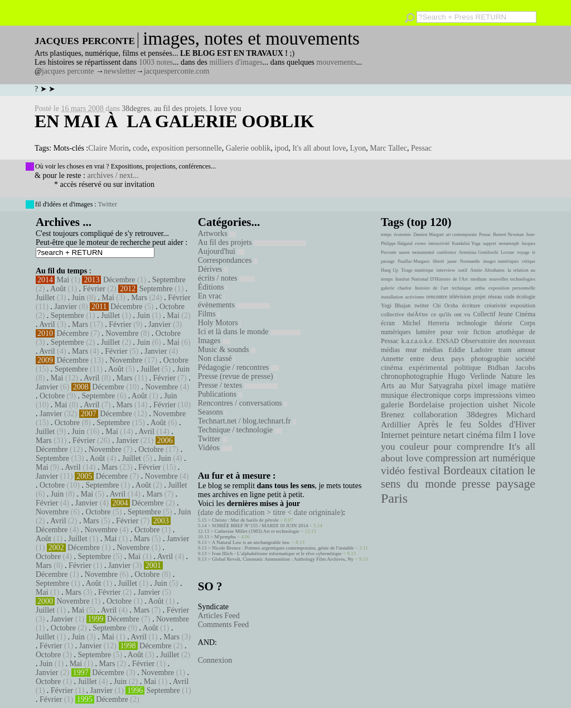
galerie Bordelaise (412, 404)
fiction (482, 332)
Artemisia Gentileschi (479, 252)
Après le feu (444, 424)
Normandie (470, 261)
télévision (460, 296)
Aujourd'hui (221, 251)
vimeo (525, 395)
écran (388, 323)
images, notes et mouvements (251, 38)
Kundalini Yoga (466, 243)
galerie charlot (396, 288)
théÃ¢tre (417, 314)
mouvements (336, 62)
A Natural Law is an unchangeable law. (251, 542)
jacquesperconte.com (177, 71)
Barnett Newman (508, 234)
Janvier (65, 306)
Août (58, 289)
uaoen (404, 252)
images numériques (501, 261)
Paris (394, 498)
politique (467, 367)
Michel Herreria (426, 323)
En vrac (211, 296)
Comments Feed (223, 624)
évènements (234, 305)
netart (453, 435)
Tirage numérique (417, 270)
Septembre (169, 280)
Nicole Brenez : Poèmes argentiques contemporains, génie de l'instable (283, 548)
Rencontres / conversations (242, 403)
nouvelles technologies (512, 279)
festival (424, 470)
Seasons (212, 412)
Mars (139, 297)
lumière (425, 332)
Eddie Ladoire (470, 350)
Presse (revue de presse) (237, 376)
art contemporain (461, 234)
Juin (78, 297)
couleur (414, 446)
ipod (281, 148)
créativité (495, 305)
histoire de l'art (431, 288)
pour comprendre (468, 446)
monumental (423, 252)
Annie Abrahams (487, 270)
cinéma (479, 435)
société (525, 359)
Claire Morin (108, 148)
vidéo (393, 470)
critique (528, 261)
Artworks (217, 233)
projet (479, 296)
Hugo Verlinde (472, 376)
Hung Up (389, 270)
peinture (426, 435)
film (503, 435)
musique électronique (416, 395)
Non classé (216, 358)
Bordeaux (465, 470)
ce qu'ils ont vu (450, 314)
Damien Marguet (428, 234)
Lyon (358, 148)
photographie (490, 359)
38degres (136, 108)
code (140, 148)
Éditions (212, 287)
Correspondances (227, 260)
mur (411, 350)
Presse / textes (238, 385)
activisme (414, 297)
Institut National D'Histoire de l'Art (431, 279)
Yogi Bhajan (395, 305)
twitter (421, 305)
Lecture (507, 252)
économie (402, 234)
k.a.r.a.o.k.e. (417, 341)
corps (462, 395)
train (505, 350)
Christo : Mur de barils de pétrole (245, 520)
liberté (438, 261)
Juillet (45, 297)
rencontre (437, 296)
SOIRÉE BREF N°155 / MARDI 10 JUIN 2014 (260, 525)
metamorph (509, 243)
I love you (225, 108)
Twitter (107, 204)
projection (466, 404)
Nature (511, 376)
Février (94, 289)
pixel (475, 386)
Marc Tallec (388, 148)
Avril (47, 324)
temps (386, 234)
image (497, 386)
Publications (220, 394)
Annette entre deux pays (422, 359)
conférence (446, 252)
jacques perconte (68, 71)
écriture (471, 305)
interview (446, 270)
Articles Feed (219, 615)
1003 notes (156, 62)
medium (478, 279)
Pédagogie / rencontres (238, 367)
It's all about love (319, 148)
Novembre (121, 333)
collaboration (435, 414)
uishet (498, 404)
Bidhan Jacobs (511, 367)
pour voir (454, 332)
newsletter (120, 71)
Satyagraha (446, 386)
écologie (525, 296)
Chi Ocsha (445, 305)
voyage (523, 252)
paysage (515, 483)
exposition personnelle (186, 148)
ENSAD (447, 341)
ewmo (420, 243)
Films (209, 314)
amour (526, 350)
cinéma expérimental (414, 367)
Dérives (213, 269)
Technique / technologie (240, 430)
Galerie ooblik (248, 148)
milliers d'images (235, 62)
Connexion (215, 660)
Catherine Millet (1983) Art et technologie (257, 531)
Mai (63, 280)
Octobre (172, 306)
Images (214, 340)
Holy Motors (219, 323)
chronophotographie (412, 376)
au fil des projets (180, 108)
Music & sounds (226, 349)
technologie (472, 323)
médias (433, 350)
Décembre (119, 280)
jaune (452, 261)
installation (392, 297)
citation (507, 470)
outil (462, 270)
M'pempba (225, 537)
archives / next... (112, 175)
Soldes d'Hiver (506, 424)
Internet (395, 435)
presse (476, 484)
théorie (503, 323)
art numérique (507, 458)
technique (461, 288)
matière (523, 385)
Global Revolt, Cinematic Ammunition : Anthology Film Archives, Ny (283, 559)
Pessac (421, 148)
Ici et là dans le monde (249, 331)
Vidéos (215, 448)
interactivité (438, 243)
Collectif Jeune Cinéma (504, 314)
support (489, 243)
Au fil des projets (252, 242)
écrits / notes (226, 278)
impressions (493, 395)
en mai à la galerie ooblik (174, 121)
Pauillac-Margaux (413, 261)
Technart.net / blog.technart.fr (247, 421)
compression (450, 458)
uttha (480, 288)
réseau (495, 296)
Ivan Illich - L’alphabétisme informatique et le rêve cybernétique (277, 553)
